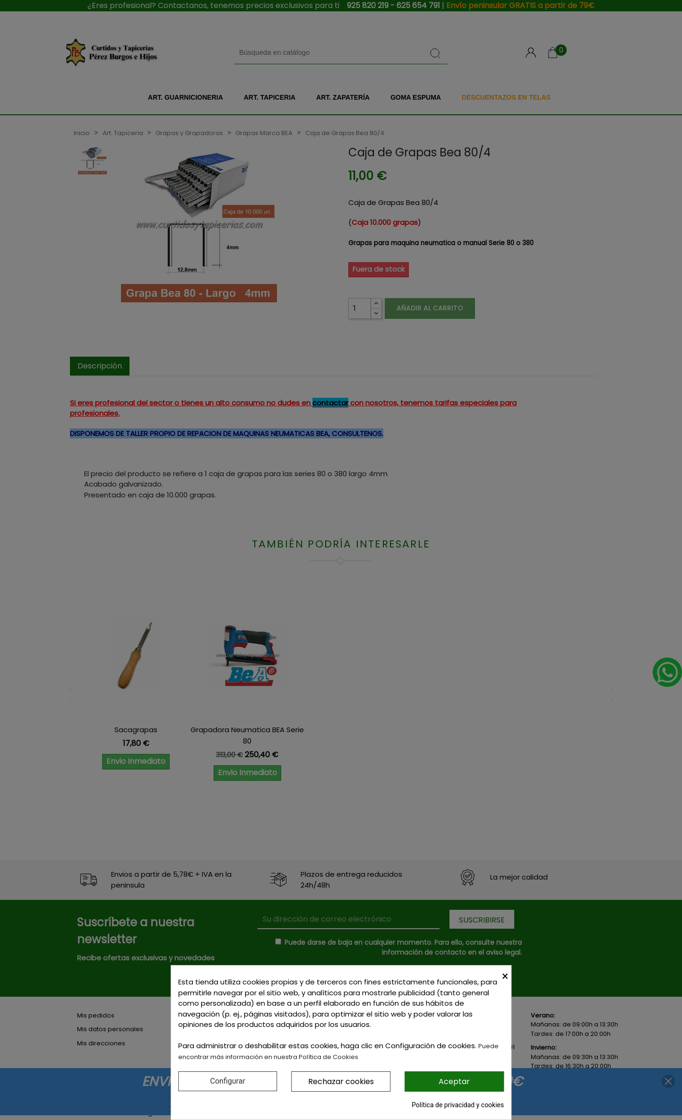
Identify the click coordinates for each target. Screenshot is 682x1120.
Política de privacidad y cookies (458, 1105)
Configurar (227, 1081)
